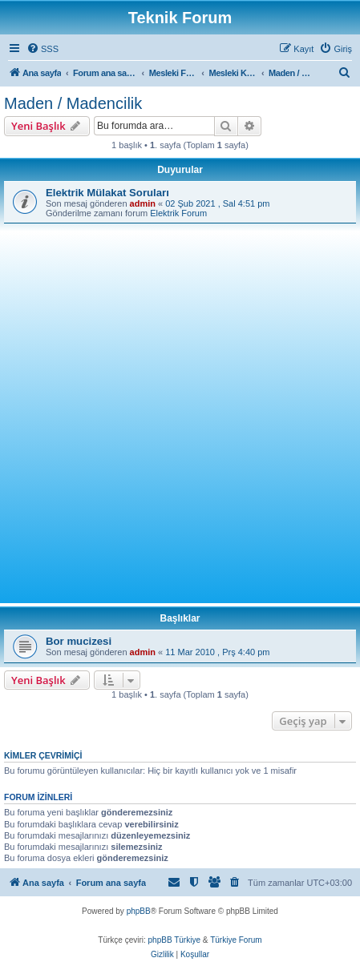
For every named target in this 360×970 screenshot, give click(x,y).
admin (143, 203)
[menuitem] (42, 48)
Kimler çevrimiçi (43, 755)
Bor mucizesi (78, 641)
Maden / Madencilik (73, 103)
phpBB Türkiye (174, 940)
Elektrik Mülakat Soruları (107, 193)
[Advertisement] (180, 411)
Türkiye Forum (235, 940)
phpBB (139, 911)
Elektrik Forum (178, 213)
